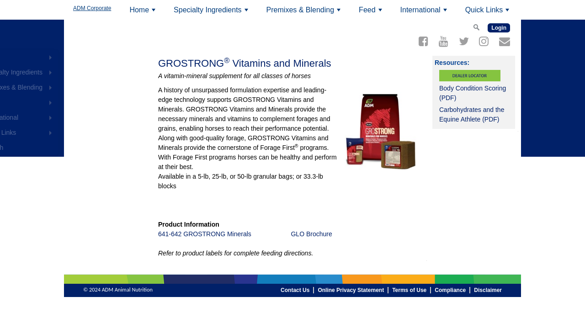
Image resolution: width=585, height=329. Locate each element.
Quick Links (488, 13)
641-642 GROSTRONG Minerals (204, 234)
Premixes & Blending (304, 13)
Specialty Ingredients (212, 13)
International (425, 13)
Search (87, 147)
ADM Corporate (92, 8)
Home (143, 13)
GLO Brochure (311, 234)
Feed (371, 13)
